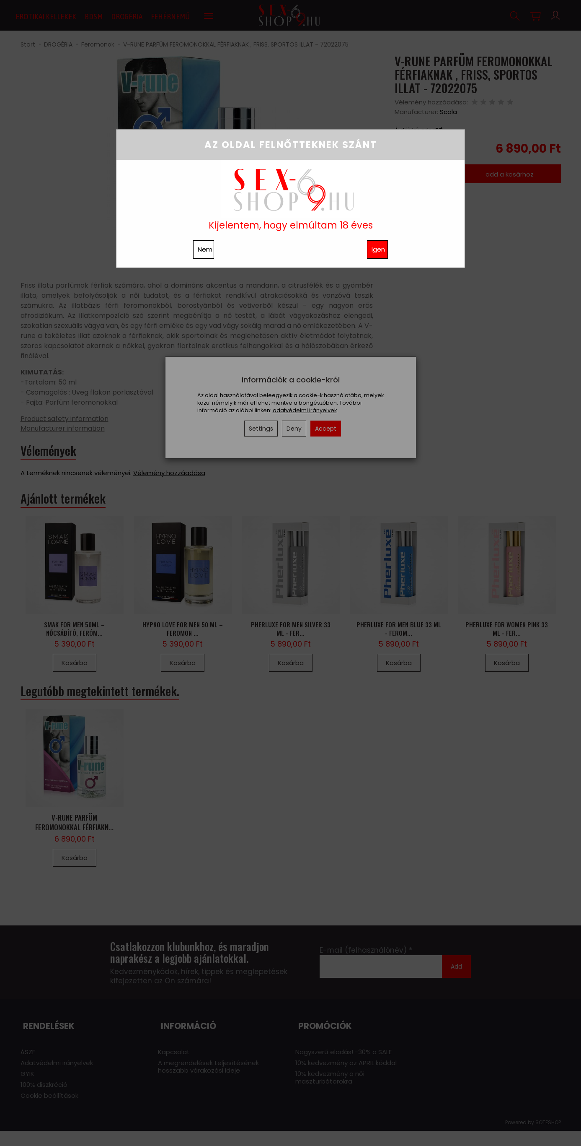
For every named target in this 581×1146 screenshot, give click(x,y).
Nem (205, 249)
